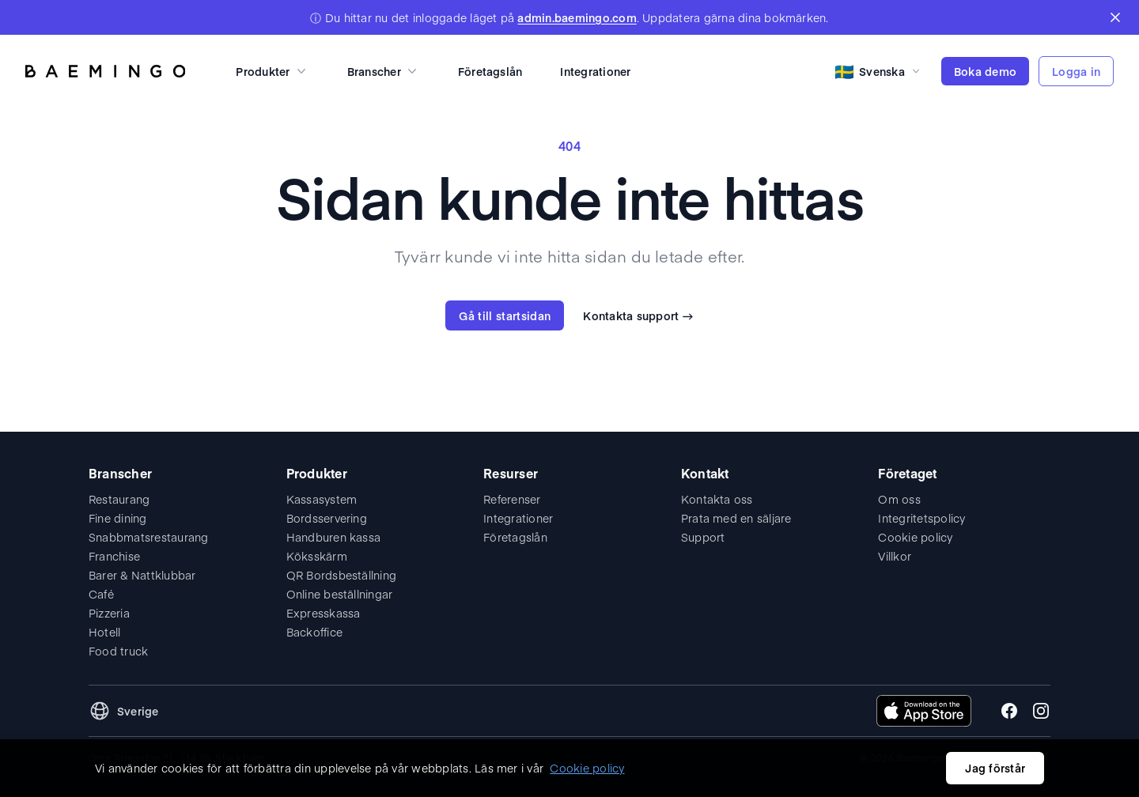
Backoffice (314, 632)
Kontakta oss (717, 499)
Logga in (1076, 71)
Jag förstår (995, 768)
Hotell (104, 632)
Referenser (511, 499)
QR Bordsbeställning (341, 575)
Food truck (118, 651)
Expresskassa (323, 613)
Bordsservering (326, 518)
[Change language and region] (124, 711)
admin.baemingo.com (576, 17)
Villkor (894, 556)
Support (703, 537)
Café (101, 594)
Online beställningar (339, 594)
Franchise (114, 556)
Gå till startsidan (505, 315)
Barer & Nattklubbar (142, 575)
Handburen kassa (333, 537)
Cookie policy (915, 537)
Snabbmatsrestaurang (149, 537)
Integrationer (595, 71)
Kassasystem (322, 499)
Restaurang (119, 499)
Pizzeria (109, 613)
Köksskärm (316, 556)
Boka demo (985, 71)
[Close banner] (1115, 17)
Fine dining (118, 518)
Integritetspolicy (921, 518)
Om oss (899, 499)
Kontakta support (638, 315)
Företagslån (490, 71)
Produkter (272, 71)
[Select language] (878, 71)
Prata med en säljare (736, 518)
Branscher (383, 71)
